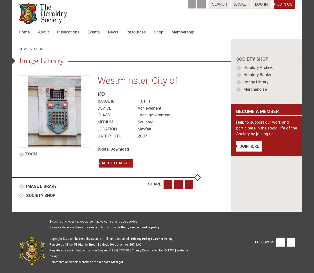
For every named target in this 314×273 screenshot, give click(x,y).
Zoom (31, 154)
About (43, 32)
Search (219, 4)
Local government (154, 114)
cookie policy (150, 227)
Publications (68, 32)
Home (24, 32)
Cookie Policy (162, 239)
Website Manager (111, 262)
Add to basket (116, 163)
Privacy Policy (140, 239)
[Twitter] (202, 2)
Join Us (284, 4)
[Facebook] (192, 2)
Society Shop (40, 195)
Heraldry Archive (258, 67)
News (113, 32)
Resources (136, 32)
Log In (261, 4)
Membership (183, 32)
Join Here (249, 146)
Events (94, 32)
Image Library (41, 186)
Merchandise (255, 89)
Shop (158, 32)
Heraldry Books (257, 74)
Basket (241, 4)
